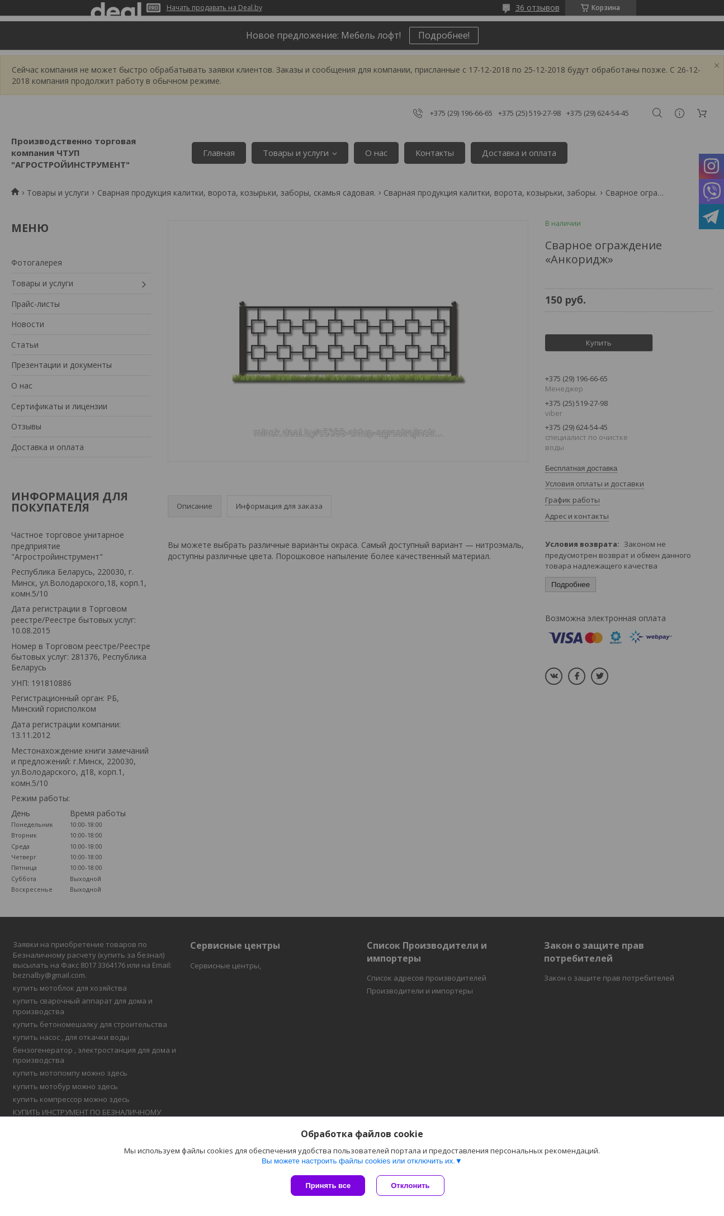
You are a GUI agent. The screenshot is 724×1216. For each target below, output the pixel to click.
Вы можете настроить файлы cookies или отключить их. (358, 1161)
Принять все (328, 1185)
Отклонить (410, 1185)
